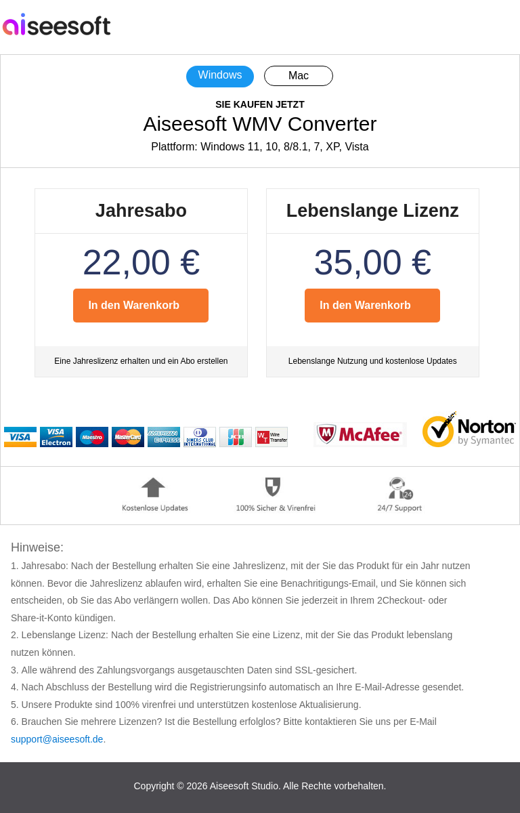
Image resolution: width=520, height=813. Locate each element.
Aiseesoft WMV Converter (259, 123)
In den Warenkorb (133, 305)
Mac (298, 75)
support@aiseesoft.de (57, 739)
